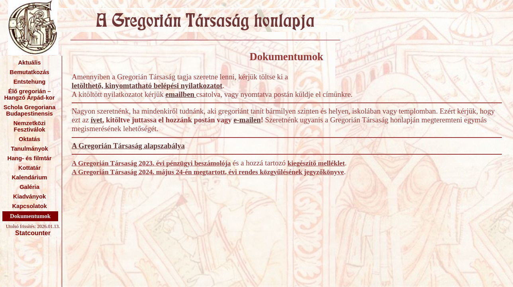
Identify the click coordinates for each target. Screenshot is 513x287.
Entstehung (30, 82)
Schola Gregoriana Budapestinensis (29, 110)
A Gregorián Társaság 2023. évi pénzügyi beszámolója (151, 163)
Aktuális (29, 62)
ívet (96, 120)
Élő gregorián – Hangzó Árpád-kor (29, 94)
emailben (180, 94)
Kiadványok (29, 196)
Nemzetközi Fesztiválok (30, 126)
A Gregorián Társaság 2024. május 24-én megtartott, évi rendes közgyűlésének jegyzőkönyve (208, 172)
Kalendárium (29, 177)
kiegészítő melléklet (316, 163)
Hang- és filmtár (30, 158)
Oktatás (29, 139)
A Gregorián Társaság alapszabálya (128, 146)
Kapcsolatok (29, 206)
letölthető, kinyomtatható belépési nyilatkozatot (147, 85)
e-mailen (246, 120)
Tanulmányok (29, 148)
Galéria (29, 187)
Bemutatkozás (29, 72)
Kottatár (29, 168)
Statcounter (33, 233)
